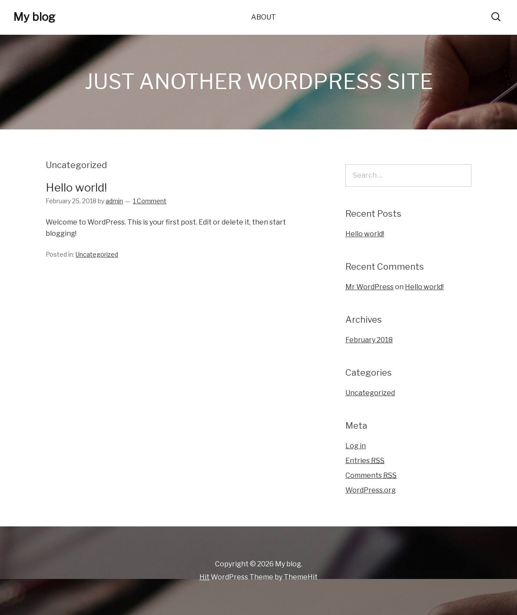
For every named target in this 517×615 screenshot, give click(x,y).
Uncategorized (97, 254)
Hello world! (76, 187)
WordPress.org (370, 490)
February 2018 (369, 340)
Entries (364, 460)
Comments (371, 475)
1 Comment (149, 201)
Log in (355, 446)
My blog (34, 16)
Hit (204, 577)
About (263, 17)
